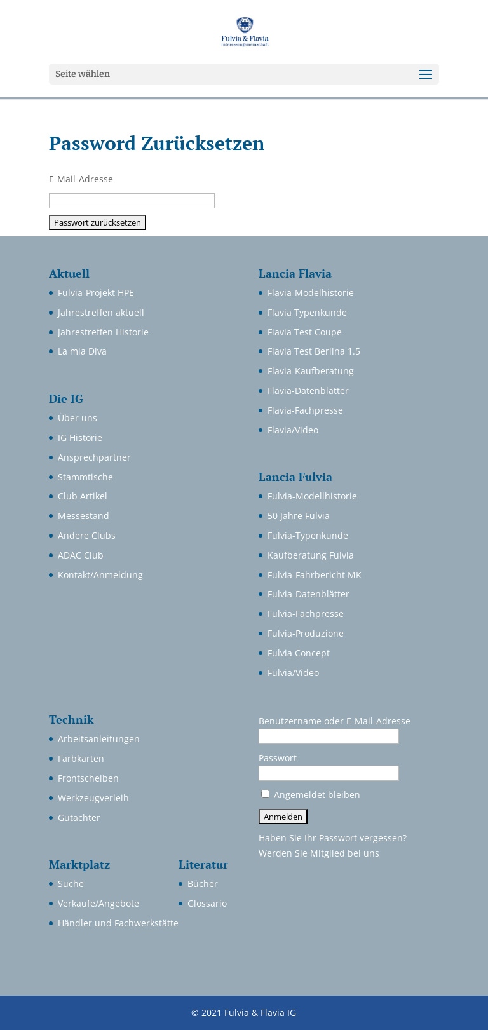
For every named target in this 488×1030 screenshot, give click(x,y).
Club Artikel (82, 496)
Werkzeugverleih (93, 798)
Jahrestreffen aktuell (101, 312)
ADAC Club (81, 555)
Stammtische (85, 477)
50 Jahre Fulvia (299, 516)
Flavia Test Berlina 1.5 (314, 351)
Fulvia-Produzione (306, 633)
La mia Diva (82, 351)
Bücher (202, 884)
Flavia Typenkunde (307, 312)
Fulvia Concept (299, 653)
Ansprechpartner (94, 457)
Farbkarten (81, 758)
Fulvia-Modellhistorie (312, 496)
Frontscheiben (88, 778)
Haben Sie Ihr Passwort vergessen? (333, 838)
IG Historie (80, 437)
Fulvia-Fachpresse (306, 613)
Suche (71, 884)
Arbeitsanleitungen (99, 739)
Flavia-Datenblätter (308, 390)
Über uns (77, 418)
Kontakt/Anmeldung (100, 575)
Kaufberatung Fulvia (311, 555)
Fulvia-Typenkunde (308, 535)
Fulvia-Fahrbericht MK (315, 575)
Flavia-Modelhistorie (311, 293)
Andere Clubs (87, 535)
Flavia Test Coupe (305, 332)
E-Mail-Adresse (81, 179)
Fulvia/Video (293, 673)
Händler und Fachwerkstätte (118, 923)
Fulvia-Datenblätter (308, 594)
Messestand (83, 516)
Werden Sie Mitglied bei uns (319, 853)
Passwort (278, 758)
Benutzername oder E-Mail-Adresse (334, 721)
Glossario (207, 903)
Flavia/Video (293, 430)
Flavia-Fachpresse (305, 410)
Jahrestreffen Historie (103, 332)
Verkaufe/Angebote (98, 903)
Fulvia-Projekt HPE (96, 293)
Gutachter (79, 817)
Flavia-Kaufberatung (311, 371)
